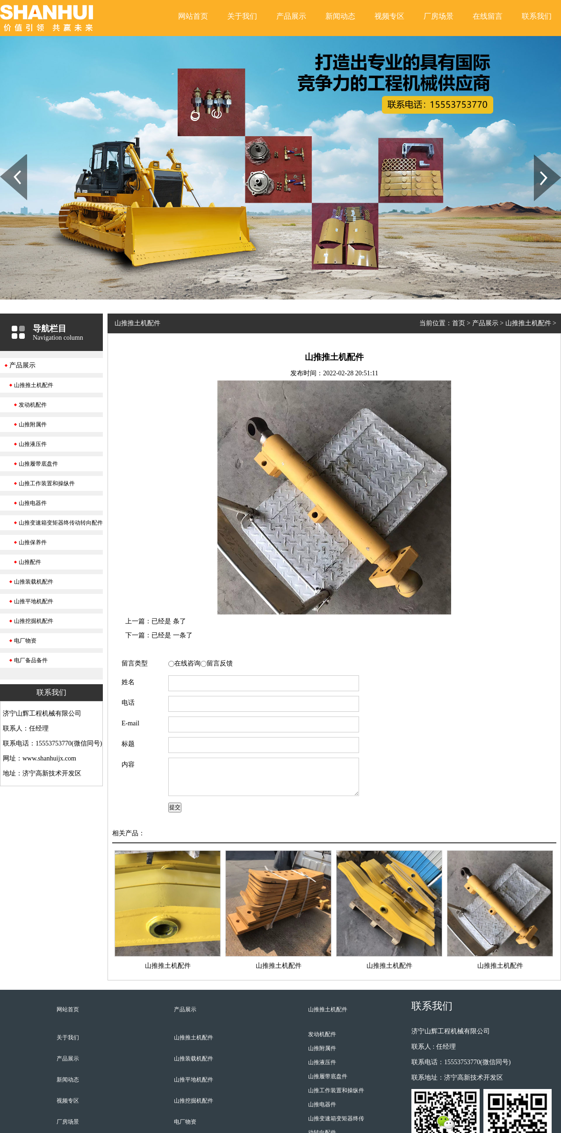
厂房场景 (438, 16)
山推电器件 (33, 503)
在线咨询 (187, 663)
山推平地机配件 (33, 601)
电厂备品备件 (31, 660)
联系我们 (537, 16)
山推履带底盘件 (38, 464)
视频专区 (389, 16)
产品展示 (291, 16)
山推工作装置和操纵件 (47, 483)
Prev (5, 157)
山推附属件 (33, 424)
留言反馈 (220, 663)
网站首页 (193, 16)
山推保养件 (33, 542)
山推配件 (30, 562)
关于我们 (242, 16)
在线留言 (488, 16)
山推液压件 (33, 444)
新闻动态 (340, 16)
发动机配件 (33, 405)
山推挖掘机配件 (33, 621)
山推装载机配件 (33, 581)
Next (539, 157)
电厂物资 (25, 640)
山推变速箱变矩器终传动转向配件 (61, 522)
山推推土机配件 (33, 385)
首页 (458, 323)
